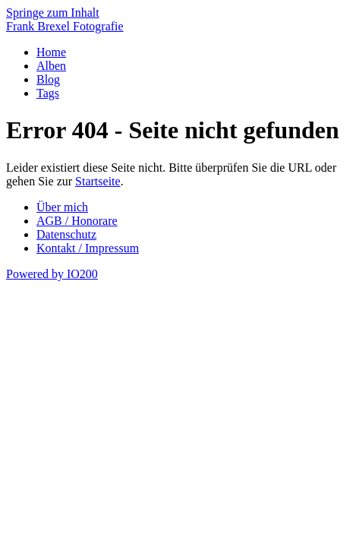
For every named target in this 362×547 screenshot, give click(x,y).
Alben (51, 65)
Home (51, 52)
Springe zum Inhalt (52, 12)
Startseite (98, 181)
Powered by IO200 (52, 273)
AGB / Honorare (77, 220)
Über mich (62, 207)
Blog (48, 79)
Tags (47, 93)
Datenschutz (66, 234)
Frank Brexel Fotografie (65, 26)
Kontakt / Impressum (87, 248)
